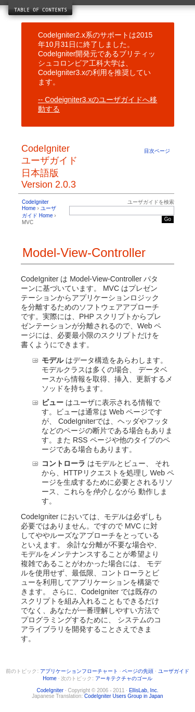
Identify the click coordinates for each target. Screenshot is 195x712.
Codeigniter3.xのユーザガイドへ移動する (98, 104)
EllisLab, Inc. (144, 690)
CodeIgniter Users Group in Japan (123, 696)
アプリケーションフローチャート (79, 671)
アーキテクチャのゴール (123, 678)
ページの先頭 (137, 671)
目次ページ (157, 151)
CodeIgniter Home (35, 205)
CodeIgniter (49, 690)
